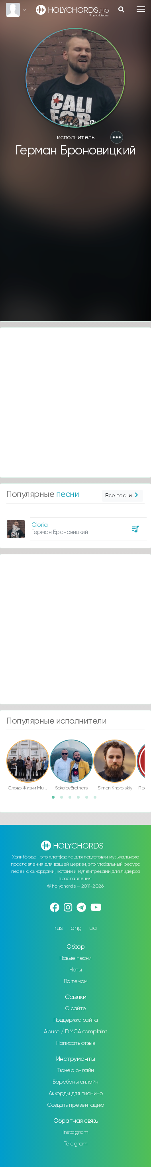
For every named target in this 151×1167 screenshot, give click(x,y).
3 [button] (72, 800)
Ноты (75, 970)
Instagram (75, 1132)
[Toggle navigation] (141, 9)
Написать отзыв (75, 1043)
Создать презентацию (75, 1105)
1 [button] (56, 800)
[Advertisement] (74, 243)
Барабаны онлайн (75, 1082)
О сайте (75, 1008)
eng (76, 928)
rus (59, 928)
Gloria (39, 525)
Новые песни (75, 958)
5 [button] (89, 800)
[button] (117, 137)
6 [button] (98, 800)
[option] (75, 525)
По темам (76, 981)
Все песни (122, 496)
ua (92, 928)
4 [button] (81, 800)
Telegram (76, 1144)
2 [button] (64, 800)
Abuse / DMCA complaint (75, 1031)
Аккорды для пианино (76, 1093)
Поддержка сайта (75, 1020)
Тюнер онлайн (75, 1070)
